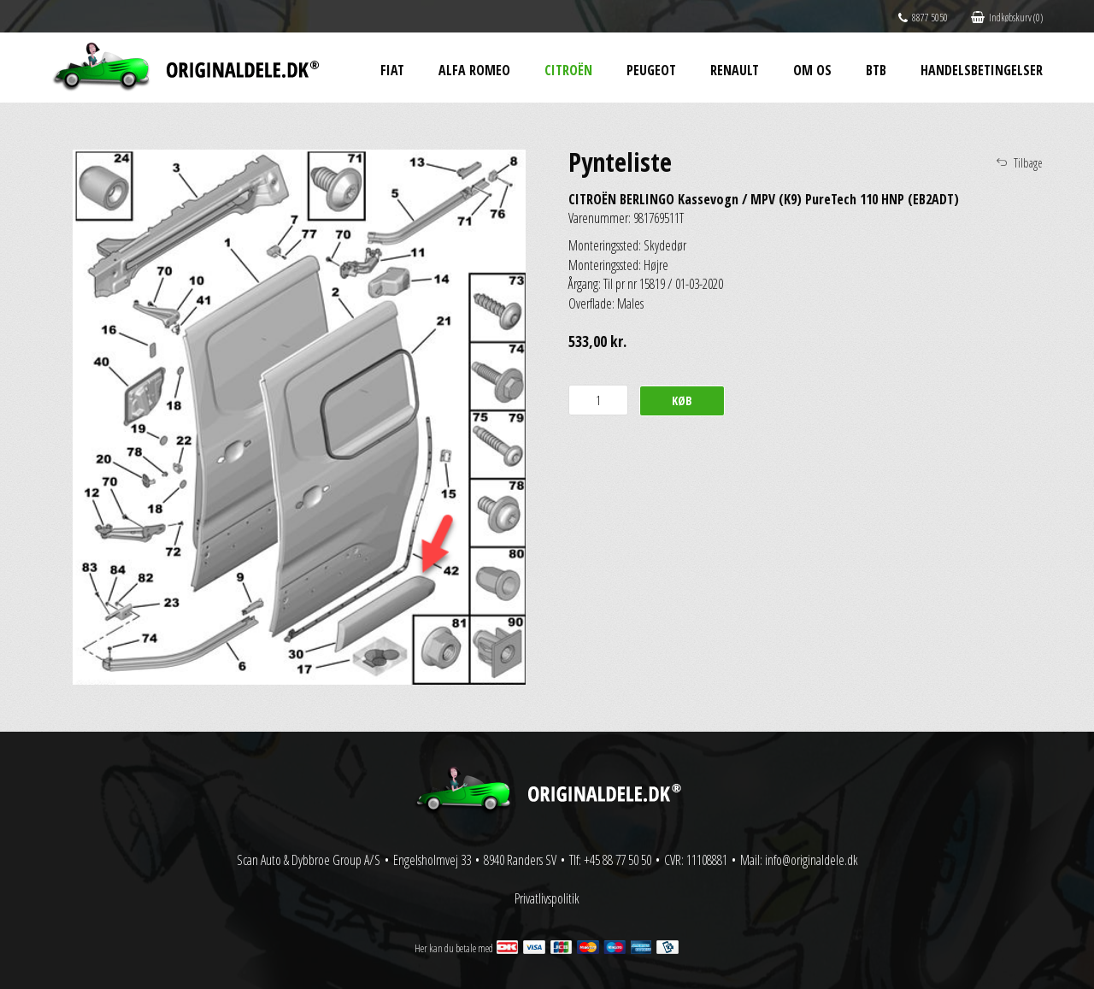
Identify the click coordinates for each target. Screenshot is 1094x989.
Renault (734, 70)
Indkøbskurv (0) (1007, 17)
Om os (812, 70)
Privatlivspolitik (547, 898)
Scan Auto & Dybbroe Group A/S (308, 860)
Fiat (392, 70)
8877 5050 (923, 17)
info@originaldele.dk (811, 860)
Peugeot (651, 70)
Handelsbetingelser (981, 70)
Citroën (568, 70)
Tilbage (1028, 163)
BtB (876, 70)
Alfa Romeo (474, 70)
